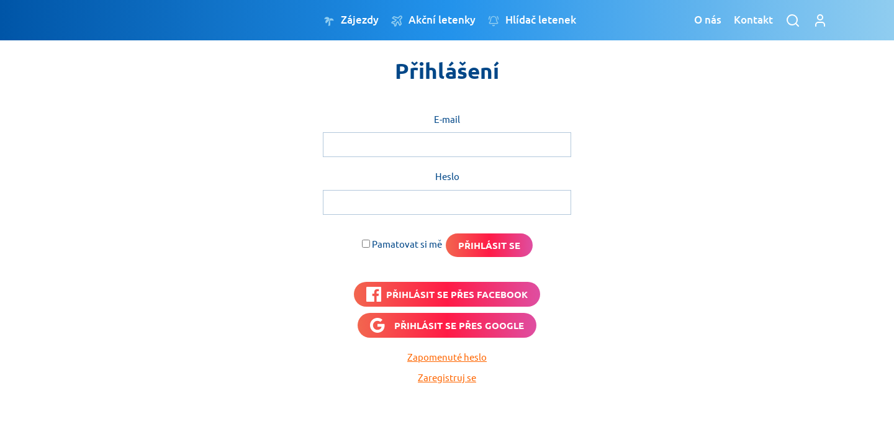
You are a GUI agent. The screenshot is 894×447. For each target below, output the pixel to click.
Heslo (447, 176)
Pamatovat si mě (407, 244)
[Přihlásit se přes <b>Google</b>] (447, 325)
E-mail (447, 119)
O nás (707, 19)
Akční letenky (433, 20)
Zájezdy (351, 20)
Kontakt (753, 19)
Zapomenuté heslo (447, 357)
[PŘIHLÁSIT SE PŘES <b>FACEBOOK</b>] (447, 294)
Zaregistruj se (447, 377)
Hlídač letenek (532, 20)
